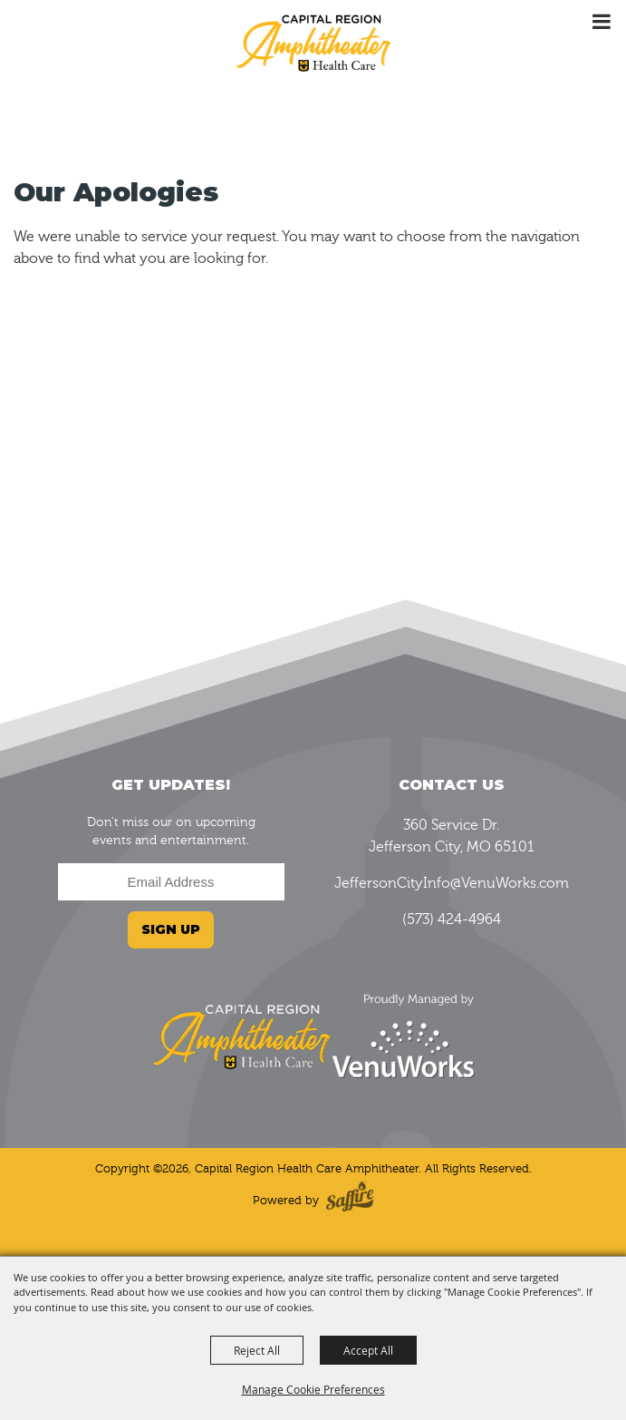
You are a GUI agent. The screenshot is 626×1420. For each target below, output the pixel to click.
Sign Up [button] (170, 929)
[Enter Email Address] (171, 881)
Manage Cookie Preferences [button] (313, 1389)
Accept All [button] (368, 1350)
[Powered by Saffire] (349, 1200)
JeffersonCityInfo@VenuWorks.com (451, 883)
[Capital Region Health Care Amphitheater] (313, 41)
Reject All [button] (257, 1350)
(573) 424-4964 (451, 919)
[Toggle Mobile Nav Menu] (601, 22)
